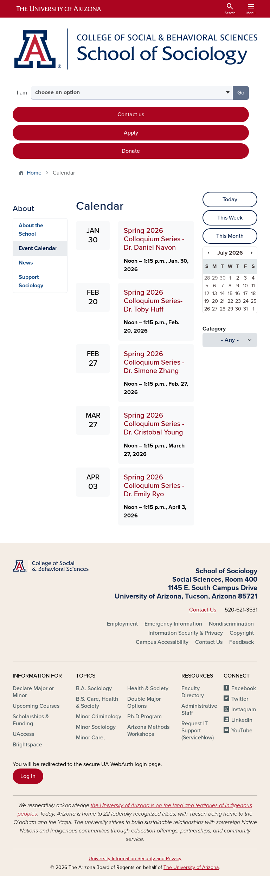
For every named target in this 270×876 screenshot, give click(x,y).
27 (214, 309)
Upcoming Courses (36, 706)
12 (207, 293)
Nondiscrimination (231, 623)
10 (245, 286)
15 (230, 293)
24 (246, 301)
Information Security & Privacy (185, 632)
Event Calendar (38, 248)
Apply (131, 132)
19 (206, 301)
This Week (230, 217)
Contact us (130, 114)
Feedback (241, 642)
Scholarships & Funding (31, 720)
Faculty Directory (192, 692)
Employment (122, 623)
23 (238, 301)
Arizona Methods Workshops (148, 731)
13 (214, 293)
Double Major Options (144, 702)
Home (34, 172)
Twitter (239, 698)
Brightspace (27, 744)
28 (207, 278)
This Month (230, 236)
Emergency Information (173, 623)
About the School (31, 229)
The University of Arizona (191, 867)
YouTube (241, 730)
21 (222, 301)
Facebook (243, 688)
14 (222, 293)
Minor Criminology (98, 716)
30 (223, 278)
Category (214, 328)
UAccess (23, 734)
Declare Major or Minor (33, 692)
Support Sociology (31, 281)
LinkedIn (241, 720)
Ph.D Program (144, 716)
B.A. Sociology (94, 688)
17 (245, 293)
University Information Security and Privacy (135, 859)
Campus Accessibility (162, 642)
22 (230, 301)
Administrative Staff (199, 709)
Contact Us (202, 609)
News (26, 262)
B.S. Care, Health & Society (97, 702)
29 (215, 278)
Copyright (242, 632)
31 (245, 309)
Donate (131, 151)
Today (230, 199)
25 (253, 301)
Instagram (243, 709)
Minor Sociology (96, 727)
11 (253, 286)
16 (237, 293)
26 (207, 309)
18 (253, 293)
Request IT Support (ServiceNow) (197, 730)
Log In (28, 776)
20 (215, 301)
